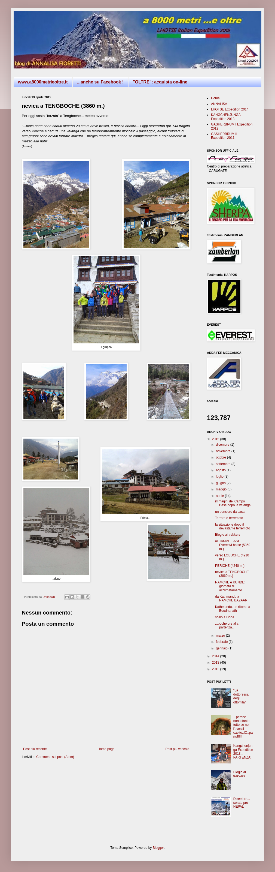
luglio (220, 476)
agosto (221, 470)
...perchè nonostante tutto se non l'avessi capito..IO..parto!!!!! (243, 727)
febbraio (222, 642)
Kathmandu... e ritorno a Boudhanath (232, 609)
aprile (220, 496)
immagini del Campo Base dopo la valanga (232, 503)
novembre (223, 451)
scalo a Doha (224, 617)
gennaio (222, 648)
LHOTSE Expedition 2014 (229, 109)
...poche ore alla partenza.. (226, 625)
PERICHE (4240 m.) (230, 566)
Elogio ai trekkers (227, 535)
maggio (222, 489)
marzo (221, 635)
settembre (223, 464)
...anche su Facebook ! (100, 82)
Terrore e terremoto (229, 518)
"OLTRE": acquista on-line (160, 82)
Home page (106, 749)
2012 (216, 669)
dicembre (223, 445)
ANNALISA (219, 104)
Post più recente (35, 749)
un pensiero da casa (230, 512)
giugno (221, 483)
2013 (216, 662)
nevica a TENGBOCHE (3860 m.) (232, 574)
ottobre (221, 457)
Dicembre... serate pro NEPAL (241, 803)
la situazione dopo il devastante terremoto (232, 526)
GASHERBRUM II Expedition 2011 (224, 136)
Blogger (158, 848)
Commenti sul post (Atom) (55, 757)
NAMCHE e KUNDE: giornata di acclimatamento (230, 586)
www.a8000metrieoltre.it (43, 82)
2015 (216, 439)
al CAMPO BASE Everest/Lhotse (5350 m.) (232, 545)
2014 (216, 656)
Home (215, 98)
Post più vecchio (177, 749)
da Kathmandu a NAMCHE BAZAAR (231, 598)
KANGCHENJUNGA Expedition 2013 (225, 117)
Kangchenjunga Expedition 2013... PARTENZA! (243, 751)
